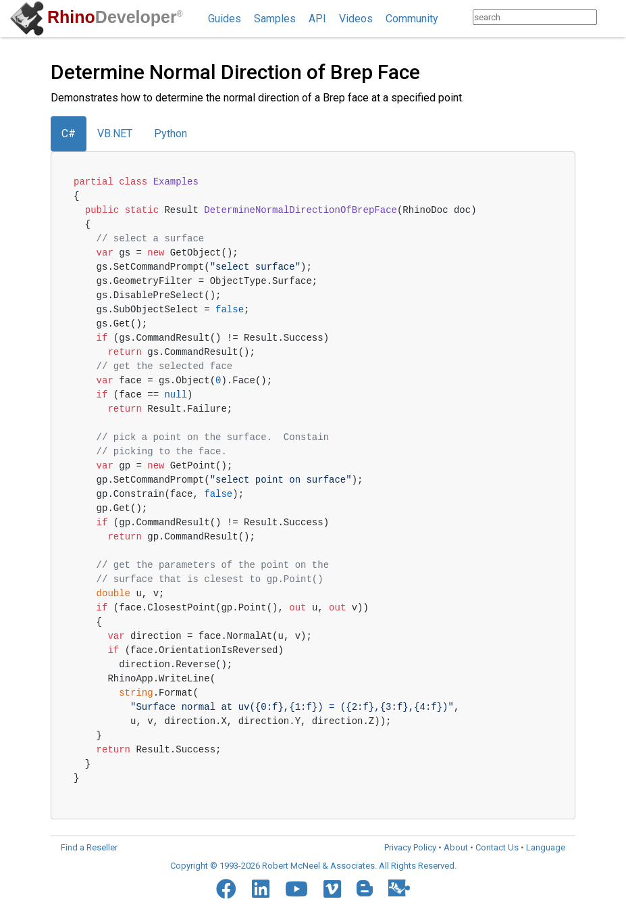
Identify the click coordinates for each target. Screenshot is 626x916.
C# (68, 133)
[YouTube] (296, 889)
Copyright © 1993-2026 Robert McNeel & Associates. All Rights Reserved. (313, 866)
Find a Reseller (89, 847)
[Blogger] (365, 888)
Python (170, 133)
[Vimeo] (332, 889)
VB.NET (114, 133)
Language (545, 847)
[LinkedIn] (260, 889)
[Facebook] (226, 889)
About (456, 847)
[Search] (610, 17)
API (317, 18)
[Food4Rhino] (399, 888)
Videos (356, 18)
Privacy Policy (410, 847)
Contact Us (497, 847)
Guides (224, 18)
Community (412, 18)
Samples (275, 18)
